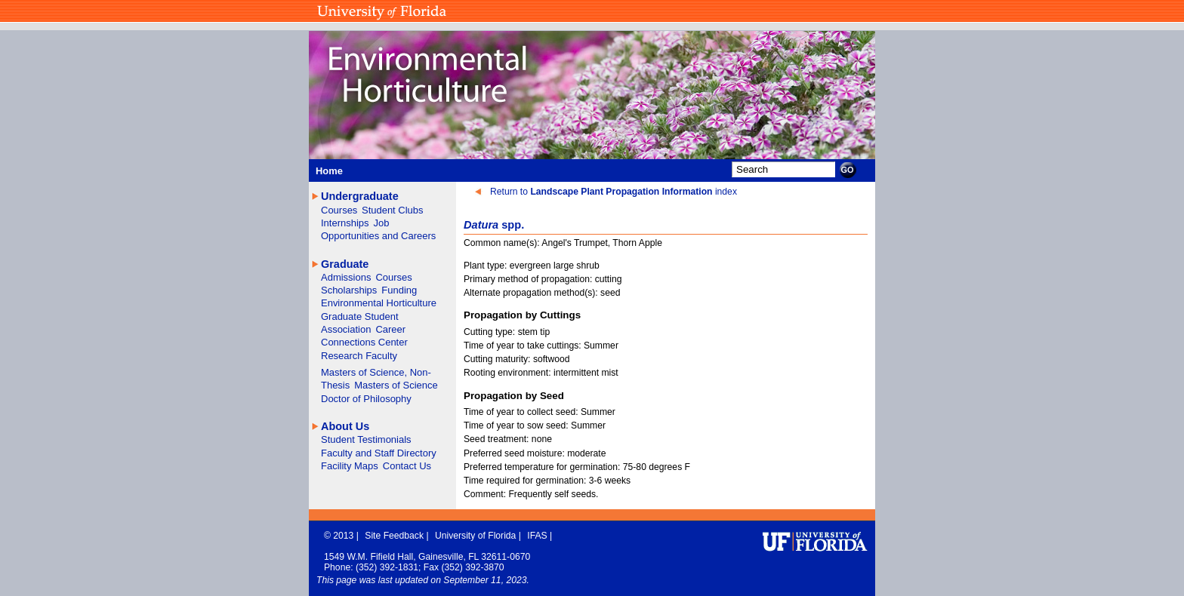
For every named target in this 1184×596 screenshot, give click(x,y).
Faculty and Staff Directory (378, 453)
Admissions (346, 277)
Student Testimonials (366, 439)
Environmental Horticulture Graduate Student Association (378, 316)
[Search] (783, 169)
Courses (340, 210)
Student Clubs (393, 210)
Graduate (344, 264)
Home (329, 171)
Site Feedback (395, 535)
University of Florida (477, 535)
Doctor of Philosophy (366, 398)
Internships (345, 223)
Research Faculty (359, 355)
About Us (345, 426)
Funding (399, 290)
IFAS (538, 535)
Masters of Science (395, 385)
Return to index (613, 191)
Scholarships (349, 290)
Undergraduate (360, 196)
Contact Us (407, 466)
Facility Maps (349, 466)
